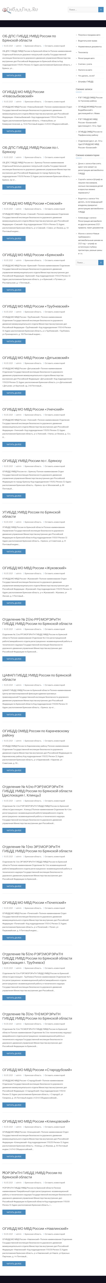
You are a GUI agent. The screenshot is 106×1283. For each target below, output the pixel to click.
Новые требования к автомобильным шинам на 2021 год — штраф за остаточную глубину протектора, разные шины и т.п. (90, 243)
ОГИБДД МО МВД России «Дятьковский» (35, 357)
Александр (83, 217)
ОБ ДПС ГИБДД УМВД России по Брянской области (29, 38)
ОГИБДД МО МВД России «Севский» (32, 203)
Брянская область (33, 46)
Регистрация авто (86, 58)
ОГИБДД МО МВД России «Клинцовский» (36, 1121)
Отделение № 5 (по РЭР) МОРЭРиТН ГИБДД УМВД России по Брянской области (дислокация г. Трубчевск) (37, 958)
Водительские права (87, 40)
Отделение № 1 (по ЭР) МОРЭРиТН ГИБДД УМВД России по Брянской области (37, 848)
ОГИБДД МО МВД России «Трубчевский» (35, 306)
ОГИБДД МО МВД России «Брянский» (33, 254)
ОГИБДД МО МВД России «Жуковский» (34, 568)
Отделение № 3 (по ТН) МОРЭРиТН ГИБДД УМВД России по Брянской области (37, 1016)
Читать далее (14, 75)
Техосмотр (83, 52)
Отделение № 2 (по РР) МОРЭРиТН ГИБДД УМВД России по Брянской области (37, 621)
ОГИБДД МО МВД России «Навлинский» (35, 1228)
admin (19, 46)
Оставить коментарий (55, 46)
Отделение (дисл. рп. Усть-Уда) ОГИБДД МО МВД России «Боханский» (90, 144)
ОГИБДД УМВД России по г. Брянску (32, 460)
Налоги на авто (85, 70)
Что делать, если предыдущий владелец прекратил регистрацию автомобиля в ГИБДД (90, 205)
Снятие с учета (85, 64)
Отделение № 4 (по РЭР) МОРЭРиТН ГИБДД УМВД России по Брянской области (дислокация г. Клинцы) (37, 790)
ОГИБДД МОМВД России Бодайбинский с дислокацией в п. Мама (89, 109)
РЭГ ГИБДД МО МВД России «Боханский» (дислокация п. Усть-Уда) (89, 122)
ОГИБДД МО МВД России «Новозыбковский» (23, 93)
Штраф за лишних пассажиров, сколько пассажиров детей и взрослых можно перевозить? (90, 186)
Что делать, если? (86, 75)
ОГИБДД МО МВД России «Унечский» (33, 409)
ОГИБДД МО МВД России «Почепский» (34, 902)
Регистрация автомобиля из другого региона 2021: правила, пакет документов (90, 224)
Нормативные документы (90, 46)
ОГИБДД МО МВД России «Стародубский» (37, 1069)
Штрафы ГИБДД (85, 81)
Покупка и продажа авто (89, 35)
